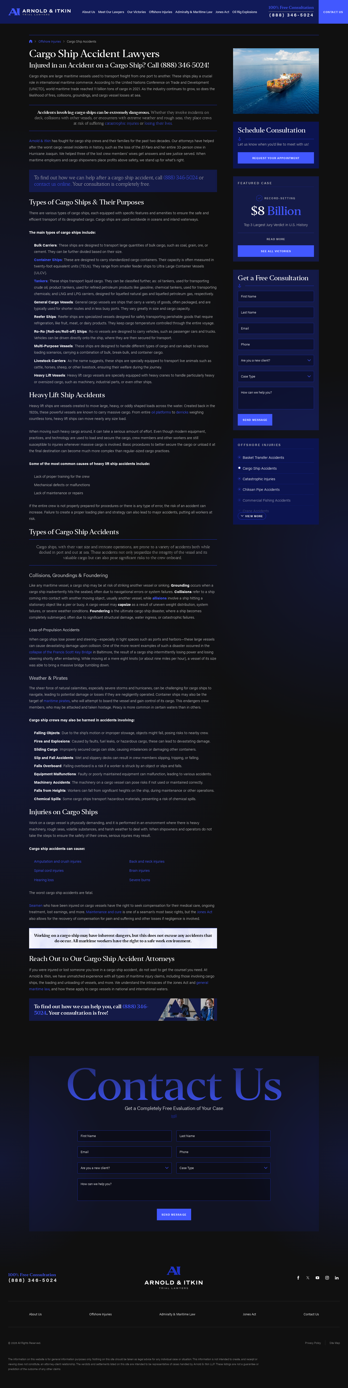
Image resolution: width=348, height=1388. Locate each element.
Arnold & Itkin (40, 140)
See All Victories (276, 251)
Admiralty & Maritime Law (193, 11)
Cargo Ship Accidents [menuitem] (257, 468)
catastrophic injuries (122, 123)
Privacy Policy (313, 1343)
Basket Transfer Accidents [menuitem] (261, 457)
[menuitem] (88, 12)
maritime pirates (57, 700)
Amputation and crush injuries (57, 861)
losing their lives (158, 123)
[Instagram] (327, 1277)
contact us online (52, 184)
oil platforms (161, 411)
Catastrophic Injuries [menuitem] (256, 478)
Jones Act (222, 11)
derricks (182, 411)
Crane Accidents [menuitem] (253, 510)
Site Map (335, 1343)
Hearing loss (44, 879)
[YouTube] (317, 1277)
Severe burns (139, 879)
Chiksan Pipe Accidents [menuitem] (259, 489)
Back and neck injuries (147, 861)
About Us (88, 11)
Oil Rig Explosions (244, 11)
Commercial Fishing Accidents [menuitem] (264, 500)
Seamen (35, 905)
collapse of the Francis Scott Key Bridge (60, 651)
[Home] (39, 12)
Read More (276, 239)
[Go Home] (30, 41)
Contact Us (333, 12)
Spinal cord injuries (49, 870)
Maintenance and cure (104, 911)
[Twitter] (308, 1277)
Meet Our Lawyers (111, 11)
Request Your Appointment (275, 158)
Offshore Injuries (160, 11)
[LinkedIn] (336, 1277)
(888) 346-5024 (291, 15)
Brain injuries (139, 870)
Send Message (255, 420)
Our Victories (136, 11)
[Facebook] (298, 1277)
